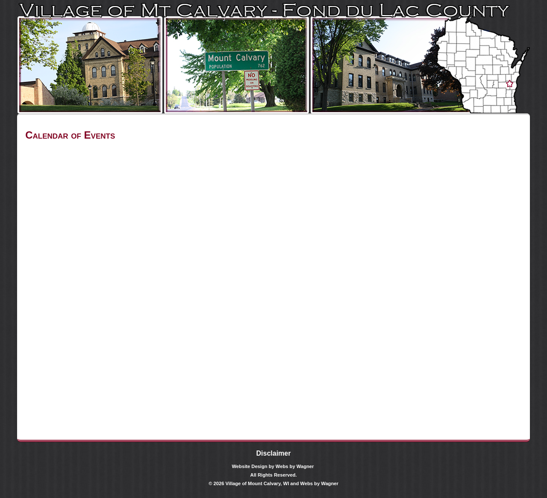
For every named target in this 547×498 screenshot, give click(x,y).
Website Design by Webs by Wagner (273, 466)
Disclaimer (273, 453)
